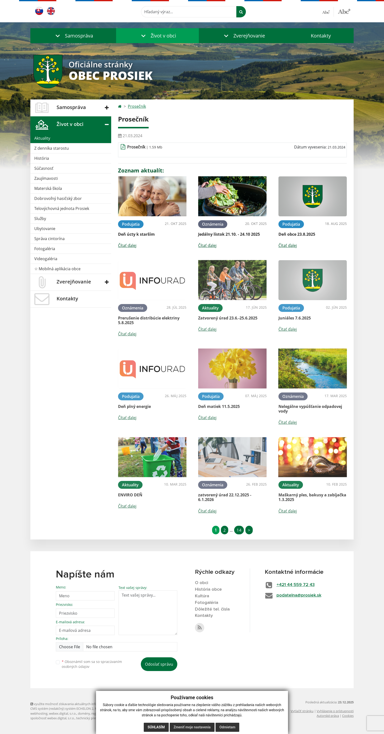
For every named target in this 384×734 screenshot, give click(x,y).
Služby (40, 218)
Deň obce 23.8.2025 (296, 234)
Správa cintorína (49, 238)
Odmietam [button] (227, 727)
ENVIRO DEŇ (130, 495)
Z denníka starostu (51, 148)
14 (239, 530)
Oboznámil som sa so (92, 664)
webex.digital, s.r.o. (62, 713)
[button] (73, 35)
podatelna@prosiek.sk (298, 595)
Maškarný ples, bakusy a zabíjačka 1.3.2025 (312, 497)
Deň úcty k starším (136, 234)
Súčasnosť (43, 168)
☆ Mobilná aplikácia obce (57, 268)
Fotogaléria (44, 248)
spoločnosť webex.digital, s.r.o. (52, 718)
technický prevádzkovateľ (94, 718)
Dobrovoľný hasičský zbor (58, 198)
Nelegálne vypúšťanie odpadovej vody (310, 409)
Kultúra (202, 596)
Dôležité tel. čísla (212, 609)
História (41, 158)
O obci (201, 583)
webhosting (39, 713)
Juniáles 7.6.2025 (294, 318)
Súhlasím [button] (156, 727)
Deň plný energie (134, 406)
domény (84, 713)
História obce (208, 589)
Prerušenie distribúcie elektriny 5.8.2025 (149, 320)
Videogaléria (45, 258)
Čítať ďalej (127, 245)
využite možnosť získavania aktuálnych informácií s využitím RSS (78, 704)
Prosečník (137, 106)
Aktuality (42, 138)
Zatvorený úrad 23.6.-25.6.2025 (227, 318)
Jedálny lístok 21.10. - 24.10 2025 (229, 234)
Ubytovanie (44, 228)
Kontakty (321, 35)
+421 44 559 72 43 (295, 585)
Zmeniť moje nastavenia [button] (192, 727)
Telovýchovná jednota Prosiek (61, 208)
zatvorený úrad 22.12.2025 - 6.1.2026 (224, 497)
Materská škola (48, 188)
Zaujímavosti (46, 178)
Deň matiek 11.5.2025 (219, 406)
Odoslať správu (159, 664)
